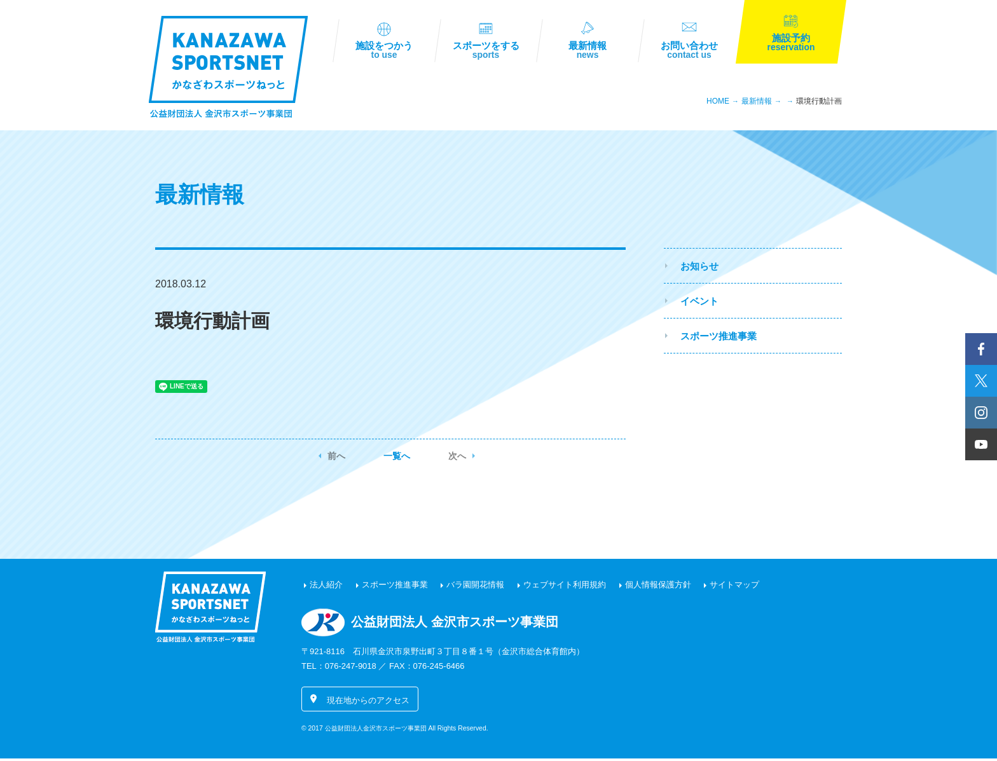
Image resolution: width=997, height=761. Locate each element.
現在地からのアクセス (368, 703)
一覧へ (396, 458)
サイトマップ (734, 587)
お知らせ (699, 268)
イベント (699, 303)
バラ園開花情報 (475, 587)
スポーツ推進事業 (718, 338)
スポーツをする (486, 51)
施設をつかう (384, 51)
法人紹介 (326, 587)
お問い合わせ (689, 51)
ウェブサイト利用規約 (564, 587)
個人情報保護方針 (658, 587)
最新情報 (587, 51)
